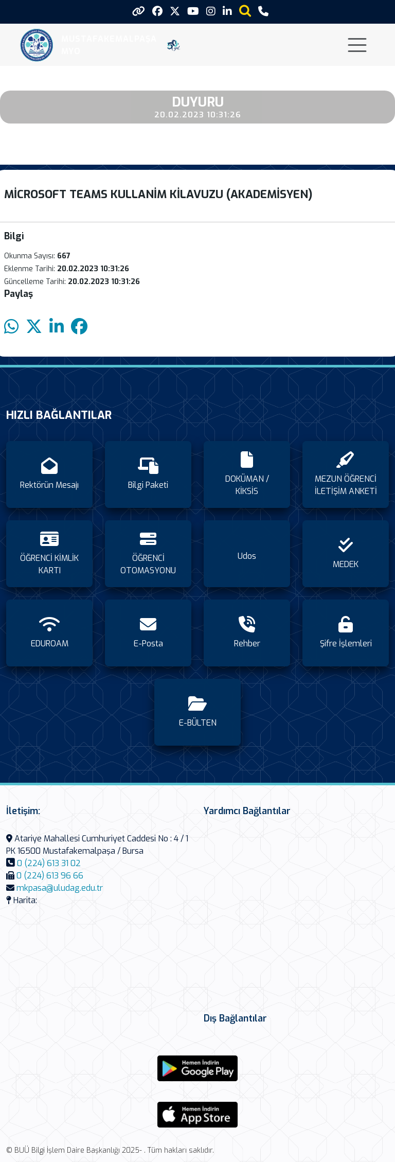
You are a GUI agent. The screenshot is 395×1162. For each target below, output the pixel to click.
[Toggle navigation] (357, 45)
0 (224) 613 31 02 (49, 863)
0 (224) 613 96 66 (49, 875)
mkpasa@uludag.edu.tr (59, 888)
